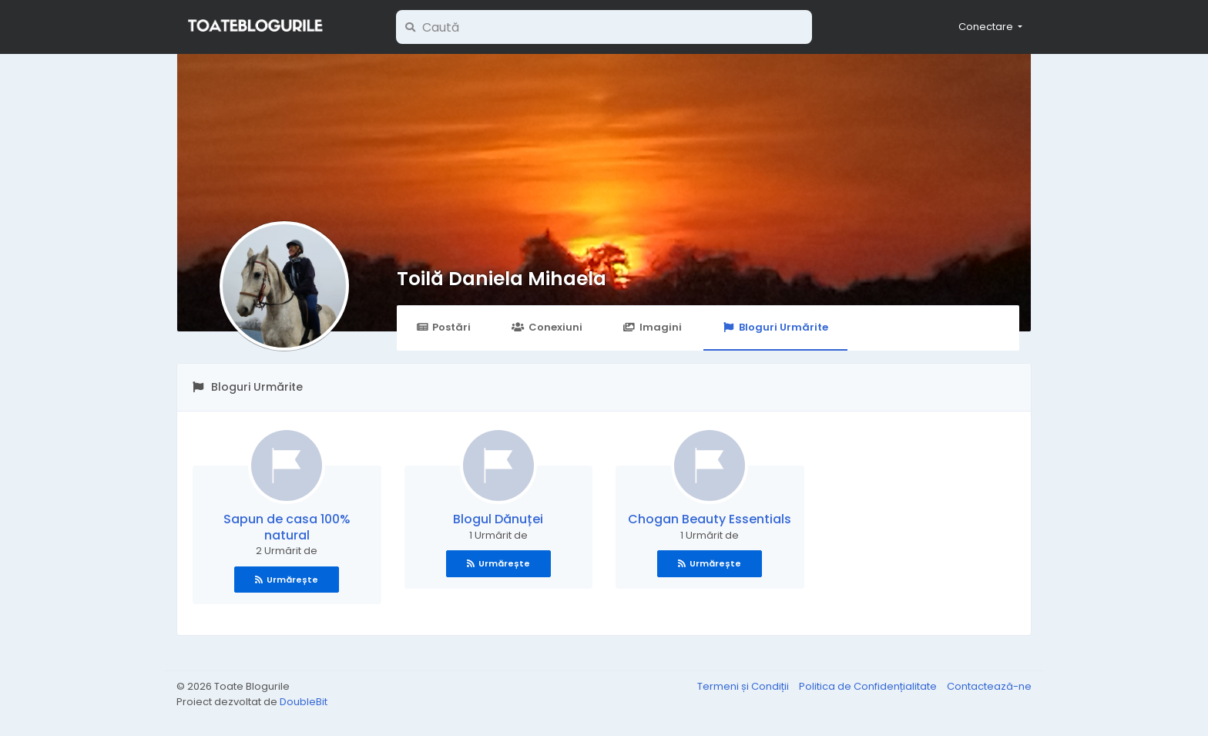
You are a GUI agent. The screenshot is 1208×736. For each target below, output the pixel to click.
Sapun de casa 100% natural (287, 527)
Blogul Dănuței (498, 519)
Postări (443, 327)
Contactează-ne (989, 686)
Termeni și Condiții (744, 686)
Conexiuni (547, 327)
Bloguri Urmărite (775, 327)
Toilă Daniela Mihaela (501, 278)
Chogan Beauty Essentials (709, 519)
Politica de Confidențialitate (869, 686)
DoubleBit (303, 701)
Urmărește (286, 579)
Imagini (652, 327)
